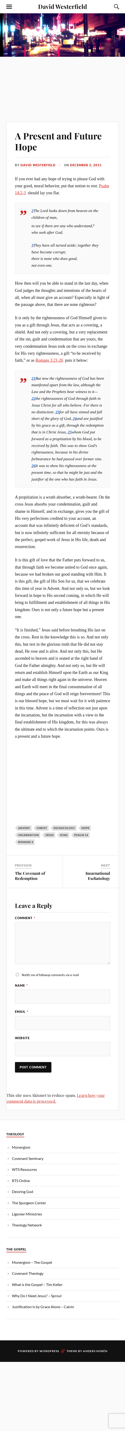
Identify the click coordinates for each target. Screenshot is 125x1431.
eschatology (64, 827)
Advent (24, 827)
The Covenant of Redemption (30, 876)
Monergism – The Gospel (32, 1262)
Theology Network (27, 1225)
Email (21, 1011)
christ (42, 827)
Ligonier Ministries (27, 1214)
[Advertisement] (62, 82)
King (64, 834)
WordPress (49, 1351)
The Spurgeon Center (29, 1203)
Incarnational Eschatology (98, 876)
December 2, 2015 (86, 165)
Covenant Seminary (27, 1158)
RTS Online (21, 1180)
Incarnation (28, 834)
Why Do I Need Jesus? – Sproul (36, 1295)
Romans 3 (25, 841)
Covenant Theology (27, 1273)
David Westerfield (62, 6)
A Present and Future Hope (58, 141)
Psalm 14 (81, 834)
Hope (85, 827)
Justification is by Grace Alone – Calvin (43, 1306)
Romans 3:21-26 (49, 360)
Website (22, 1038)
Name (21, 985)
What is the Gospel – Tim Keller (37, 1284)
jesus (49, 834)
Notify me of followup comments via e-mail (50, 975)
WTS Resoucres (24, 1169)
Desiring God (22, 1191)
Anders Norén (95, 1351)
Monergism (21, 1147)
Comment (25, 918)
